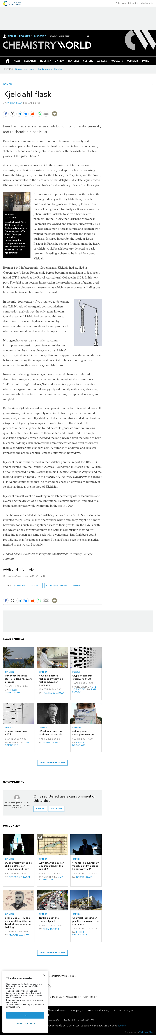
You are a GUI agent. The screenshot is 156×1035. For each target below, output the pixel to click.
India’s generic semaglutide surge (83, 733)
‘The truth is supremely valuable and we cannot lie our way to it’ (85, 866)
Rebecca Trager (20, 877)
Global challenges (123, 1010)
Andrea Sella (15, 103)
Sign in (40, 808)
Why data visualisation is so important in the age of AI (51, 866)
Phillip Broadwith (12, 691)
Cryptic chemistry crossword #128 (82, 677)
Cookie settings (25, 1023)
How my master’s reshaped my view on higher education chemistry (51, 680)
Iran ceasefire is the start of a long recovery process (18, 678)
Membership (147, 3)
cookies (121, 1025)
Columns (36, 585)
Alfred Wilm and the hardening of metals (50, 733)
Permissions (89, 997)
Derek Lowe (84, 877)
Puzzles (58, 69)
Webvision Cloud (146, 1032)
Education (133, 3)
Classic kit (19, 585)
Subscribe (40, 36)
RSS (72, 976)
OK (25, 1015)
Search (88, 36)
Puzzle (76, 672)
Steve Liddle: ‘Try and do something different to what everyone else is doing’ (18, 922)
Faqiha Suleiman (54, 693)
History (77, 585)
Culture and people (56, 585)
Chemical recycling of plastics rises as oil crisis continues (85, 921)
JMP (60, 877)
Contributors (59, 976)
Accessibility (72, 997)
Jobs (32, 69)
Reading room (45, 69)
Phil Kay (48, 879)
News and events (57, 1010)
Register (24, 36)
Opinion (7, 84)
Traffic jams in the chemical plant (49, 919)
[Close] (44, 975)
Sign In (12, 36)
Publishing (121, 3)
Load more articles (52, 762)
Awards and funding (98, 1010)
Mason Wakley (19, 935)
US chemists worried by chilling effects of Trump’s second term (18, 866)
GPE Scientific (84, 688)
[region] (25, 1002)
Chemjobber (51, 929)
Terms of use (55, 997)
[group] (145, 61)
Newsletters (21, 69)
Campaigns (77, 1010)
